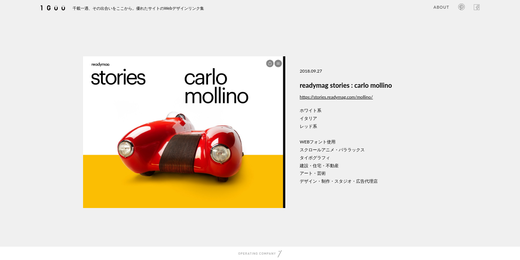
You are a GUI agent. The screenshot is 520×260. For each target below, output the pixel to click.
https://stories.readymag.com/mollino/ (336, 97)
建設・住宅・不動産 (319, 165)
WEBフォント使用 (317, 141)
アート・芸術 (313, 173)
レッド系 (308, 126)
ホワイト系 (310, 110)
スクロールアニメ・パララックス (332, 149)
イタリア (308, 118)
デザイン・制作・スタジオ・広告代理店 (339, 181)
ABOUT (441, 7)
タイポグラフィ (315, 157)
